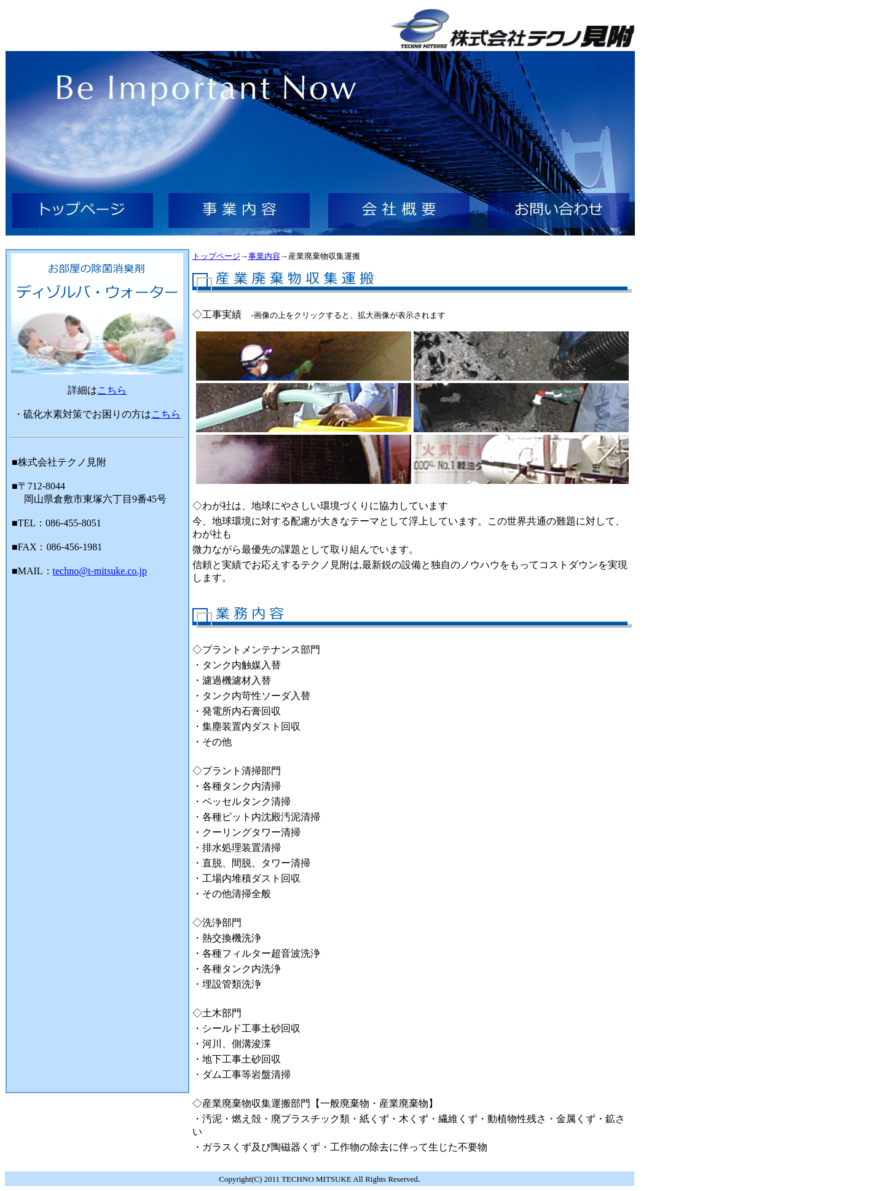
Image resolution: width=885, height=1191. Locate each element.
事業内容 (264, 256)
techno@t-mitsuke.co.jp (100, 571)
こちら (112, 390)
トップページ (216, 256)
